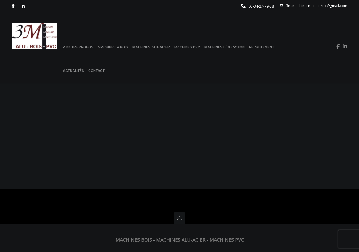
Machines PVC (226, 240)
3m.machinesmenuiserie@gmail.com (313, 6)
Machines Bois (133, 240)
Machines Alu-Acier (181, 240)
